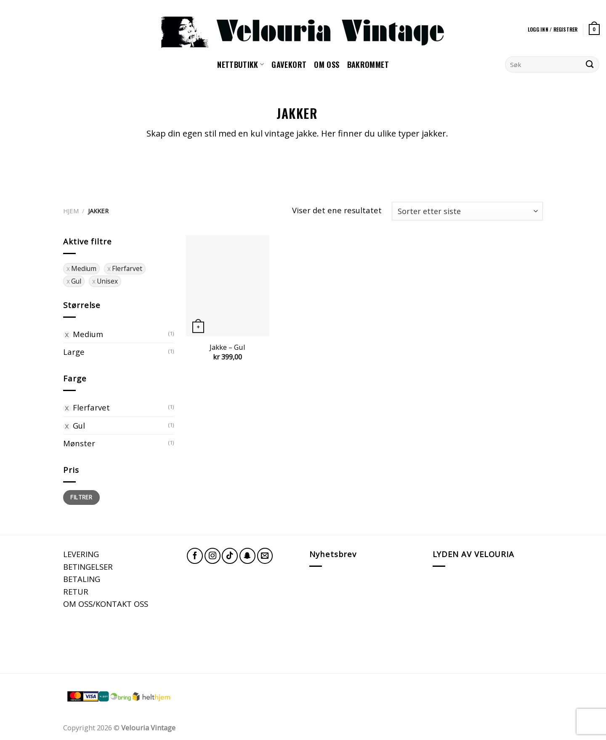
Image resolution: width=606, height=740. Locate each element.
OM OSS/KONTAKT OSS (105, 603)
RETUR (75, 591)
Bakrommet (368, 64)
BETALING (81, 579)
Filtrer (81, 497)
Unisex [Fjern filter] (107, 281)
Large (74, 351)
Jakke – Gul (227, 347)
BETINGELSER (88, 566)
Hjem (71, 210)
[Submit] (590, 64)
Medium (88, 334)
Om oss (326, 64)
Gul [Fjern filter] (76, 281)
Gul (79, 425)
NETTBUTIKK (240, 64)
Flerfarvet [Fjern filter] (127, 268)
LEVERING (81, 554)
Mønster (79, 443)
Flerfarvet (91, 407)
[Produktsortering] (467, 211)
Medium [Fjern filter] (83, 268)
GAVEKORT (288, 64)
